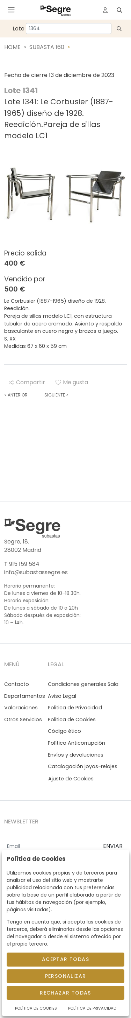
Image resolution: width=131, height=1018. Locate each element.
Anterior (16, 395)
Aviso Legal (62, 696)
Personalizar (65, 976)
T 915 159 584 (21, 564)
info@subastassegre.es (36, 572)
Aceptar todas (65, 959)
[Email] (50, 846)
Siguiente (56, 395)
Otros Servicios (23, 719)
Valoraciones (21, 707)
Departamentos (24, 696)
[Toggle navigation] (11, 9)
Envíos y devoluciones (75, 754)
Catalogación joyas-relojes (82, 766)
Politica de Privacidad (75, 707)
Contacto (16, 684)
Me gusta (72, 382)
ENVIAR (113, 846)
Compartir (27, 382)
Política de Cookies (36, 1008)
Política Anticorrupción (76, 742)
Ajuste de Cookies (71, 778)
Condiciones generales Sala (83, 684)
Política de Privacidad (92, 1008)
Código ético (64, 731)
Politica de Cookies (72, 719)
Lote (18, 28)
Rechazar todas (65, 992)
